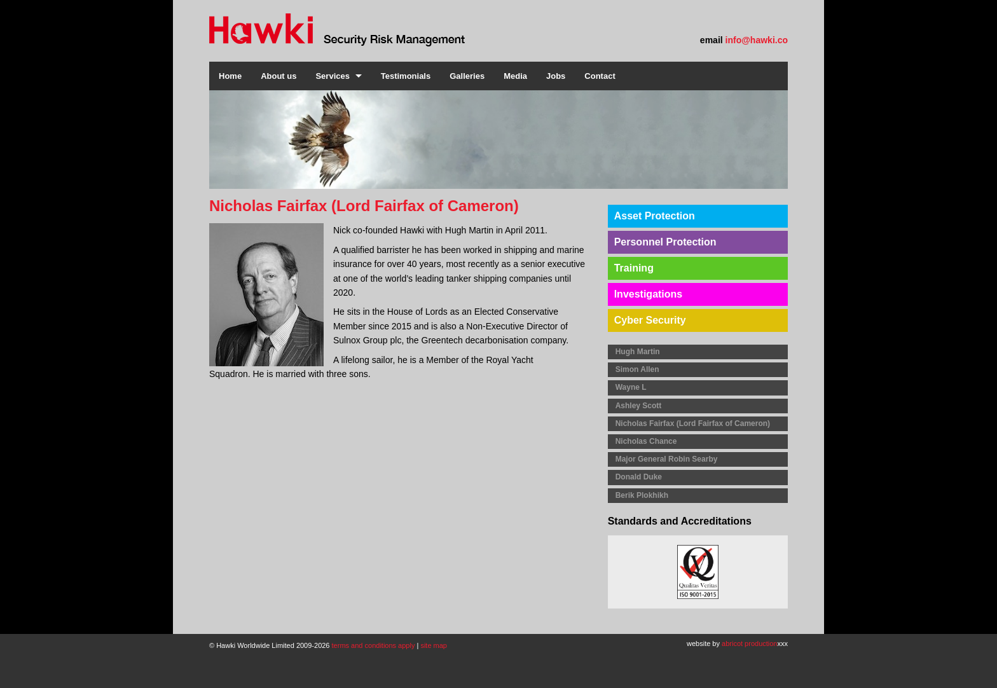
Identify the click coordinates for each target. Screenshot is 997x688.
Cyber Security (650, 320)
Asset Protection (654, 215)
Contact (599, 76)
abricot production (749, 643)
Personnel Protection (665, 242)
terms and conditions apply (373, 645)
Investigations (648, 294)
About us (278, 76)
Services (332, 76)
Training (634, 268)
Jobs (555, 76)
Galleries (467, 76)
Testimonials (406, 76)
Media (515, 76)
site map (433, 645)
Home (230, 76)
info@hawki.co (756, 40)
